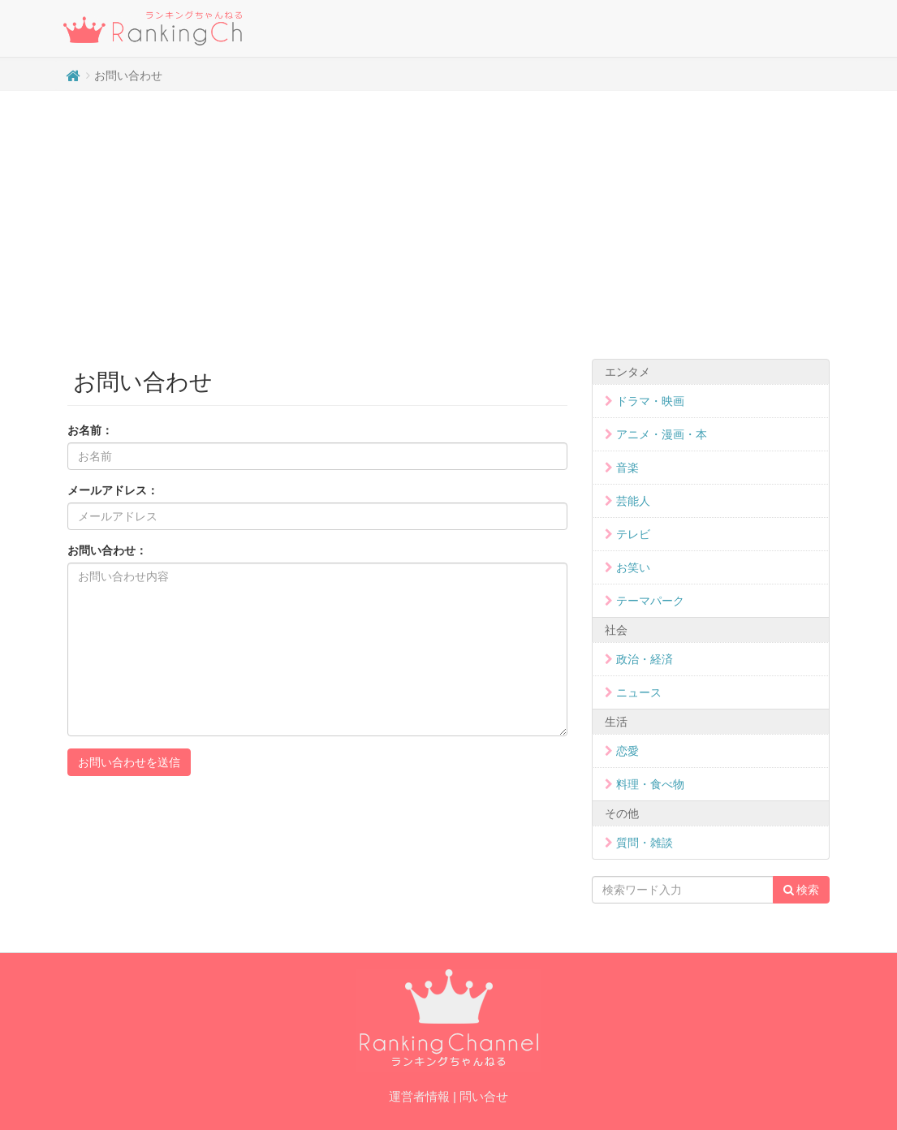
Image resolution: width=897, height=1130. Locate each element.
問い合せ (483, 1096)
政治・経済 (644, 659)
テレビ (633, 534)
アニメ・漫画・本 (661, 434)
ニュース (639, 692)
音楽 (627, 467)
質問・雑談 (644, 842)
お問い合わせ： (107, 550)
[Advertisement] (448, 220)
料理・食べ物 (650, 784)
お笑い (633, 567)
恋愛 (627, 750)
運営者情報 (419, 1096)
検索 (801, 889)
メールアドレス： (112, 490)
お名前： (90, 430)
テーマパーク (650, 600)
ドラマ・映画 (650, 401)
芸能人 (633, 500)
